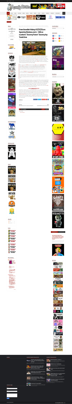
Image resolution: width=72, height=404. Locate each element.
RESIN (24, 13)
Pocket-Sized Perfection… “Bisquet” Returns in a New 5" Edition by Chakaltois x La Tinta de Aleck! (38, 378)
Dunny (40, 39)
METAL (27, 13)
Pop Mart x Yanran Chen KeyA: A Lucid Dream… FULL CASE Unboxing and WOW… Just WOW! (38, 360)
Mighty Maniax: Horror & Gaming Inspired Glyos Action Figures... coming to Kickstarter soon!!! (58, 374)
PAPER (35, 13)
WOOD (31, 13)
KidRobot (23, 40)
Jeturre (10, 266)
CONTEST (52, 13)
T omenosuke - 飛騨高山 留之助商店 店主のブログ (12, 270)
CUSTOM (19, 13)
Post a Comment (22, 112)
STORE (11, 13)
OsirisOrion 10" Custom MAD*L (36, 383)
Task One (20, 26)
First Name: (11, 33)
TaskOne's (25, 71)
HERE (38, 61)
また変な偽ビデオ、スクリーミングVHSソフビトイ (12, 272)
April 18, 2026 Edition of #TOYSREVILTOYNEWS (14, 262)
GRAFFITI (47, 13)
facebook (46, 109)
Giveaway (20, 40)
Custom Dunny (37, 39)
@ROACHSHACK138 (22, 94)
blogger (43, 109)
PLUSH (39, 13)
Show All (15, 289)
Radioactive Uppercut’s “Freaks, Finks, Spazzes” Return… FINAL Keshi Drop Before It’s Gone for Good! (37, 367)
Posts (10, 221)
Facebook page (30, 72)
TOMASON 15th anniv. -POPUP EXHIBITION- (12, 287)
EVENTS (43, 13)
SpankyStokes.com (43, 64)
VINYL (15, 13)
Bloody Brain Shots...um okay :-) (56, 359)
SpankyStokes (27, 40)
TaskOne (36, 59)
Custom (33, 39)
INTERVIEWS (58, 13)
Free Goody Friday (44, 39)
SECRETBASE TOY (11, 286)
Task (24, 84)
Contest (30, 39)
